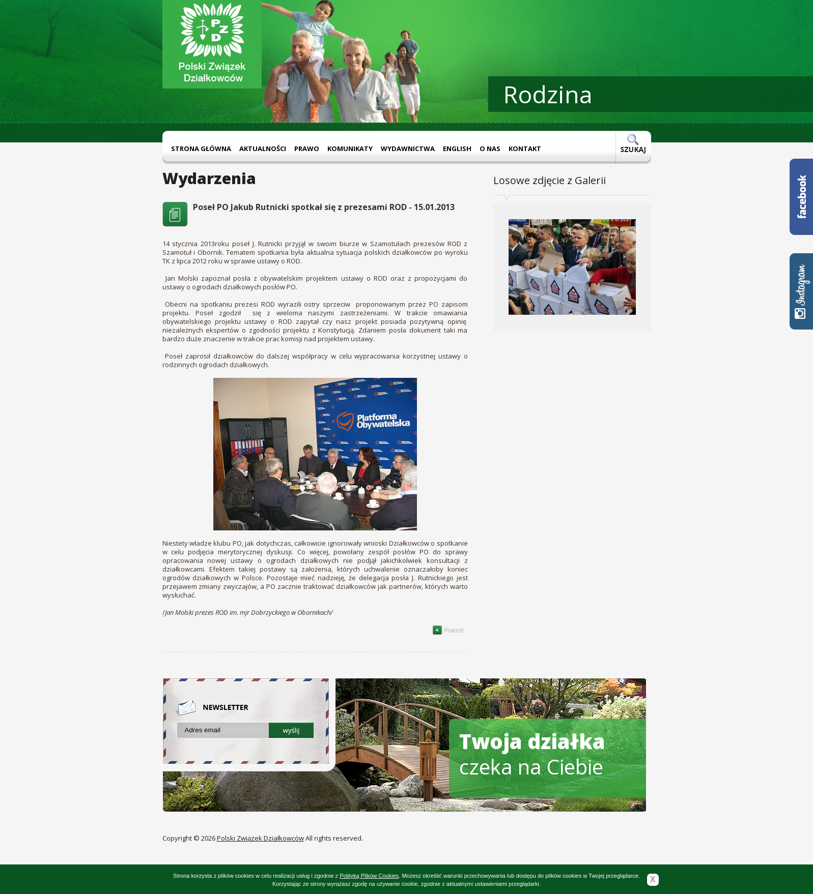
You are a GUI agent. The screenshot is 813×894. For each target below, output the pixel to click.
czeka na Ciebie (532, 754)
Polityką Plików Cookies (369, 876)
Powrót (448, 630)
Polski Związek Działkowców (260, 838)
